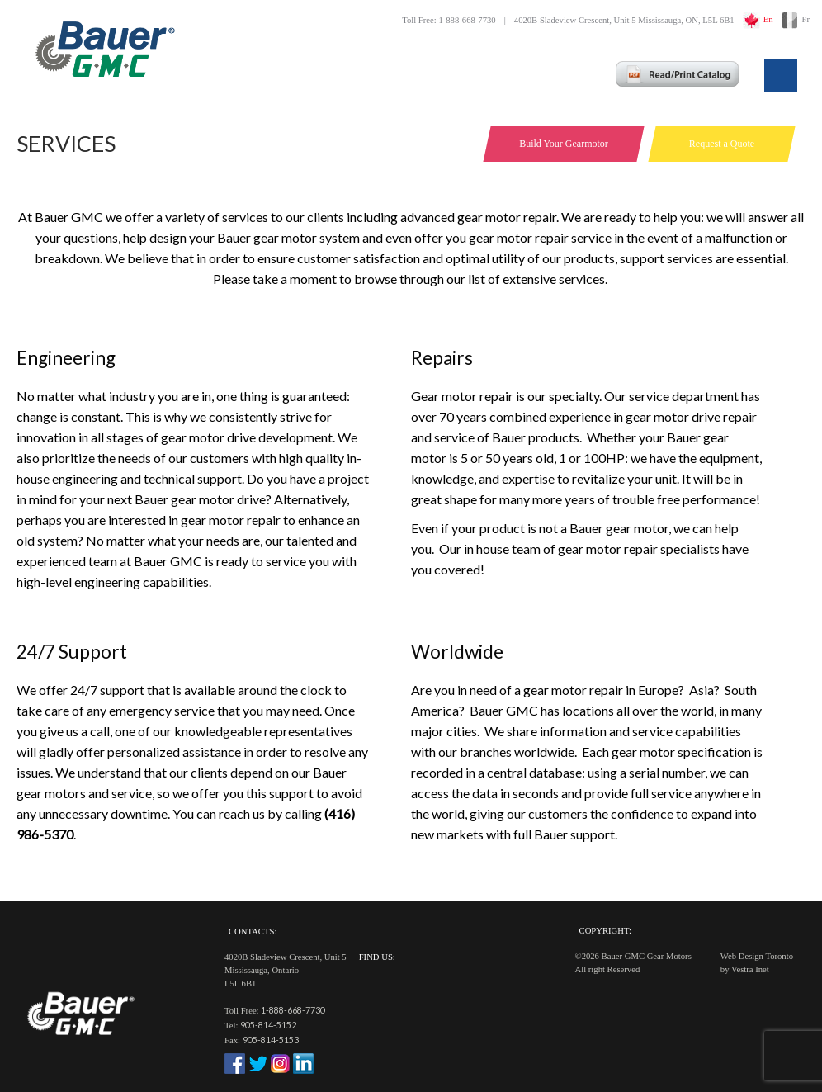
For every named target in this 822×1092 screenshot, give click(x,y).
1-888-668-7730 (293, 1010)
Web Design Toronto (756, 956)
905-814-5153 (271, 1039)
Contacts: (252, 931)
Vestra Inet (750, 969)
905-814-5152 (268, 1024)
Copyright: (605, 930)
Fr (806, 19)
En (768, 19)
